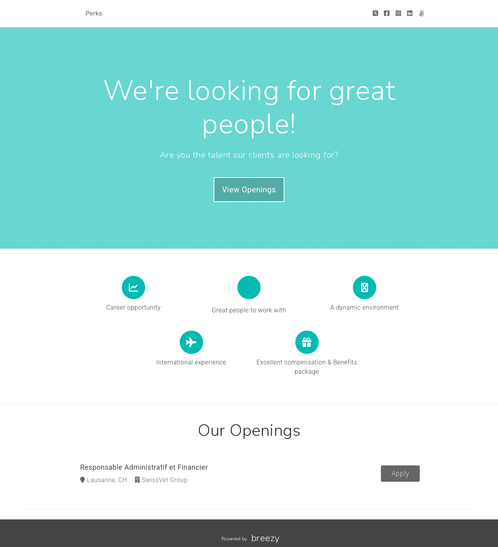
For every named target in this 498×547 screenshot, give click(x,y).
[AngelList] (421, 13)
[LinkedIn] (410, 13)
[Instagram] (399, 13)
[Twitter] (376, 13)
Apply (400, 474)
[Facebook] (387, 13)
